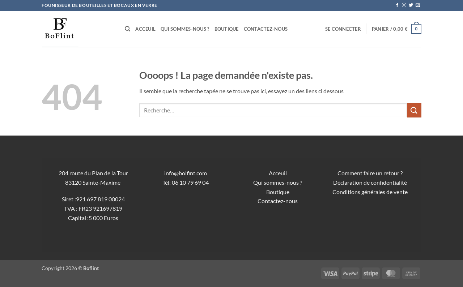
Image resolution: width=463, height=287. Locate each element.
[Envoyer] (414, 110)
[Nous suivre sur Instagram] (404, 5)
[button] (343, 29)
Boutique (226, 29)
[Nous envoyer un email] (418, 5)
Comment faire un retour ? (370, 173)
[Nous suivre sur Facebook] (397, 5)
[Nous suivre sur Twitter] (411, 5)
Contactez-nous (266, 29)
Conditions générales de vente (370, 191)
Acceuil (145, 29)
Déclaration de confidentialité (370, 182)
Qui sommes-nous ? (185, 29)
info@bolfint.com (185, 173)
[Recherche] (127, 29)
